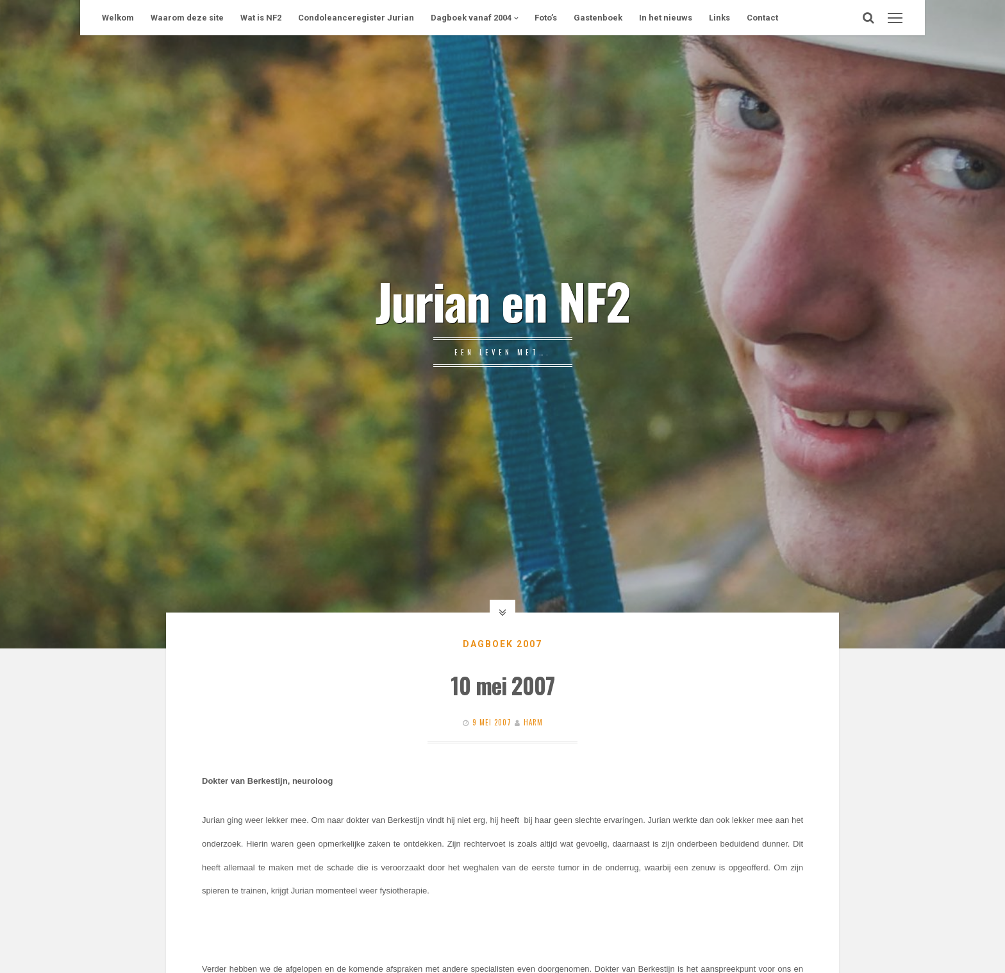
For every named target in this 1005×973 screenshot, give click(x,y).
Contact (762, 17)
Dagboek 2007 (502, 644)
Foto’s (546, 17)
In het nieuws (665, 17)
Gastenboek (598, 17)
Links (719, 17)
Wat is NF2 (260, 17)
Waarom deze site (187, 17)
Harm (533, 722)
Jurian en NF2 (502, 300)
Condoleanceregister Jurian (356, 17)
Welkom (118, 17)
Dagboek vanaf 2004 (471, 17)
